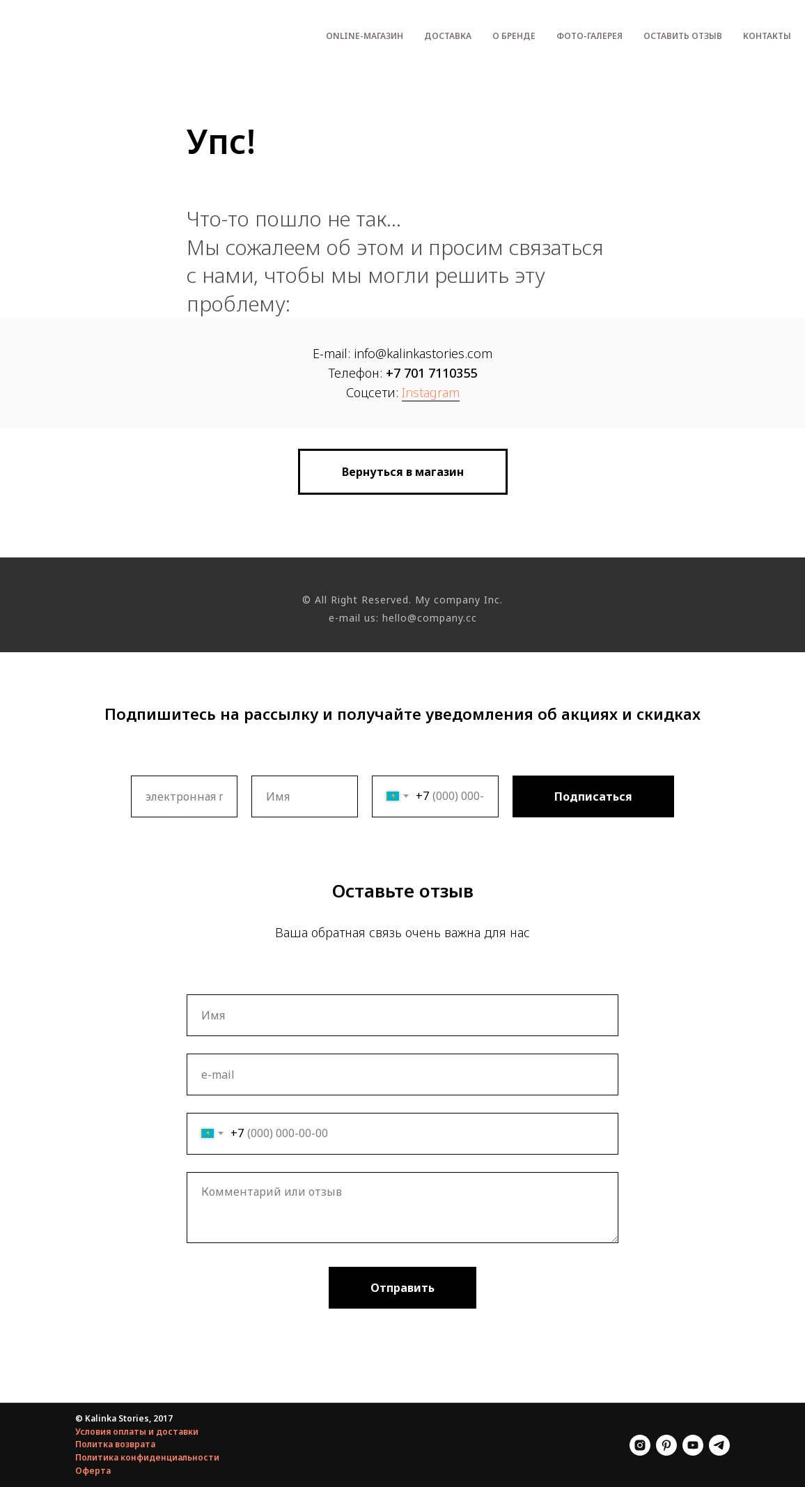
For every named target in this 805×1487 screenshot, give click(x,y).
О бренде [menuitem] (514, 36)
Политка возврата (115, 1444)
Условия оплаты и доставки (136, 1432)
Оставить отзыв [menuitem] (682, 36)
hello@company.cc (429, 617)
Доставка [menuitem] (447, 36)
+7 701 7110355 (431, 372)
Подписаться (593, 796)
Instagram (431, 392)
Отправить (402, 1287)
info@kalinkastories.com (423, 353)
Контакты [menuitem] (767, 36)
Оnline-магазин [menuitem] (364, 36)
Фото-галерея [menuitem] (589, 36)
